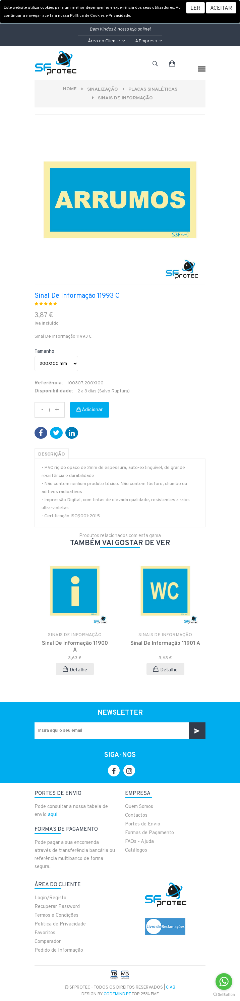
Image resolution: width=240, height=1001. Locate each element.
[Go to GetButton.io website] (224, 994)
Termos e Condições (56, 915)
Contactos (136, 815)
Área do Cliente (106, 41)
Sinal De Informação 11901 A (165, 643)
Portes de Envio (142, 824)
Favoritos (45, 933)
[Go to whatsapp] (224, 981)
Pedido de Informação (59, 950)
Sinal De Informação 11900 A (75, 647)
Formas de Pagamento (149, 833)
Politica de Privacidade (60, 924)
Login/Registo (50, 898)
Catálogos (136, 850)
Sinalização (102, 89)
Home (70, 89)
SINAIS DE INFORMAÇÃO (125, 98)
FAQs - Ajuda (139, 842)
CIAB (170, 987)
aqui (52, 815)
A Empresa (148, 41)
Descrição (51, 454)
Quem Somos (139, 807)
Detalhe (75, 670)
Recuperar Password (57, 907)
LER (195, 8)
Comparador (48, 942)
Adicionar (89, 410)
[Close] (221, 7)
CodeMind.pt (117, 994)
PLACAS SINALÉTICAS (152, 89)
